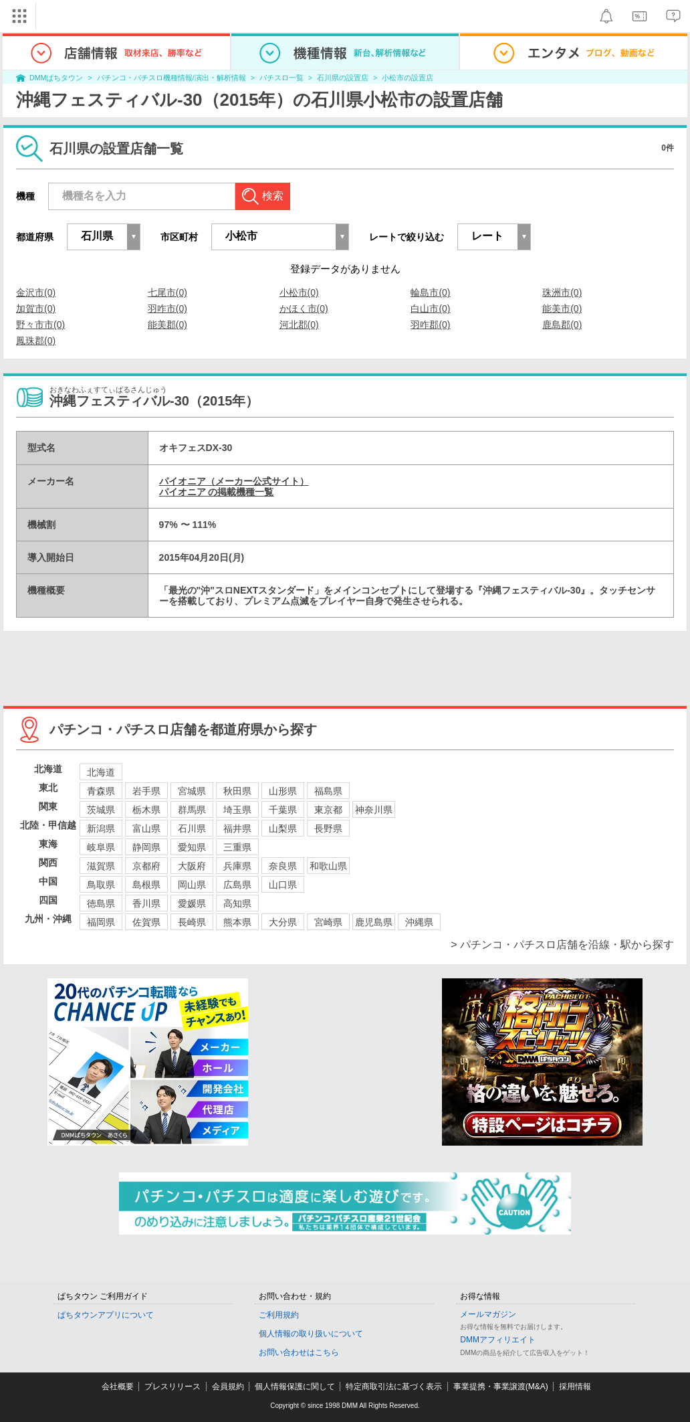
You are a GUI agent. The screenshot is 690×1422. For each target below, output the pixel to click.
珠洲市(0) (562, 292)
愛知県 (192, 847)
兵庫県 (237, 866)
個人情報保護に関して (295, 1386)
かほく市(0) (303, 308)
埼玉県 (237, 809)
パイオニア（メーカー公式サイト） (234, 481)
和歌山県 (328, 866)
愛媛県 (192, 903)
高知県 (237, 903)
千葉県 (283, 809)
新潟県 (101, 828)
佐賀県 (146, 922)
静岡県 (146, 847)
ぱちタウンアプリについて (106, 1315)
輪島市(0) (430, 292)
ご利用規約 (279, 1315)
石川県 (192, 828)
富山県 (146, 828)
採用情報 (575, 1386)
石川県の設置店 (342, 78)
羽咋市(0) (167, 308)
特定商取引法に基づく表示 (394, 1386)
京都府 (146, 866)
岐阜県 (101, 847)
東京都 (328, 809)
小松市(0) (299, 292)
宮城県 (192, 791)
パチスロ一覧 (281, 78)
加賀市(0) (35, 308)
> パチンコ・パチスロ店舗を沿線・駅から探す (562, 944)
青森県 (101, 791)
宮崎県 (328, 922)
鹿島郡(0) (562, 324)
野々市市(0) (40, 324)
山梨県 (283, 828)
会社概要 (118, 1386)
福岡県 (101, 922)
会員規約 (228, 1386)
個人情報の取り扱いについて (311, 1333)
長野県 (328, 828)
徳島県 (101, 903)
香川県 (146, 903)
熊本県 (237, 922)
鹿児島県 (373, 922)
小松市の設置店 (407, 78)
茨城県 (101, 809)
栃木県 (146, 809)
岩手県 (146, 791)
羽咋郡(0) (430, 324)
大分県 (283, 922)
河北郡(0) (299, 324)
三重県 (237, 847)
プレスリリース (172, 1386)
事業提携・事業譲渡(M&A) (500, 1386)
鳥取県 (101, 884)
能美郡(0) (167, 324)
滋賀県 (101, 866)
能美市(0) (562, 308)
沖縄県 (419, 922)
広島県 (237, 884)
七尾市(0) (167, 292)
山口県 (283, 884)
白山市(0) (430, 308)
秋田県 (237, 791)
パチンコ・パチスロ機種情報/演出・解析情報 (171, 78)
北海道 (101, 772)
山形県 (283, 791)
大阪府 (192, 866)
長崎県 (192, 922)
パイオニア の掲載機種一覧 (216, 491)
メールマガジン (488, 1314)
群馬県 (192, 809)
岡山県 (192, 884)
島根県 (146, 884)
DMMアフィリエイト (498, 1339)
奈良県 (283, 866)
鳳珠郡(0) (35, 340)
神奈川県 (373, 809)
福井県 (237, 828)
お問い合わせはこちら (299, 1352)
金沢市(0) (35, 292)
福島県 (328, 791)
